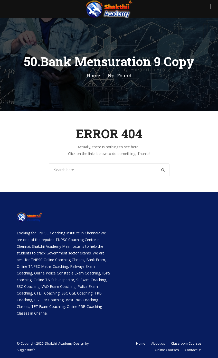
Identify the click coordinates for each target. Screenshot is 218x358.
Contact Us (193, 349)
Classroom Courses (186, 343)
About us (158, 343)
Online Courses (167, 349)
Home (93, 75)
